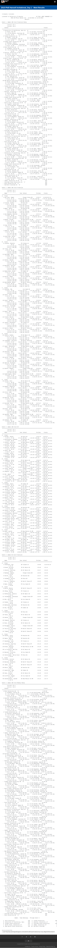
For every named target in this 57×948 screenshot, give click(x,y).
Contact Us (27, 946)
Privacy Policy (42, 946)
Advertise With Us (50, 946)
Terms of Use (34, 946)
